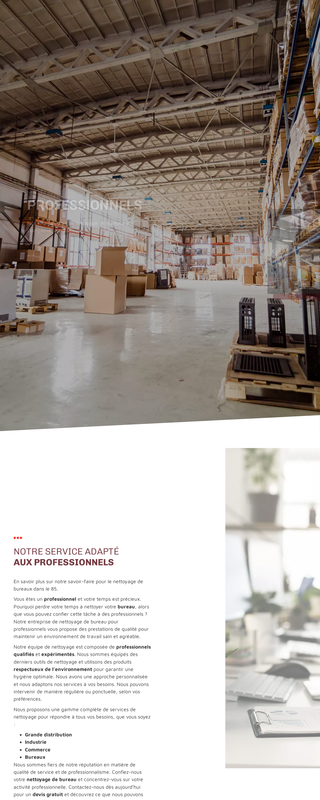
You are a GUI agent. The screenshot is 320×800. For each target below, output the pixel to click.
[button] (307, 251)
